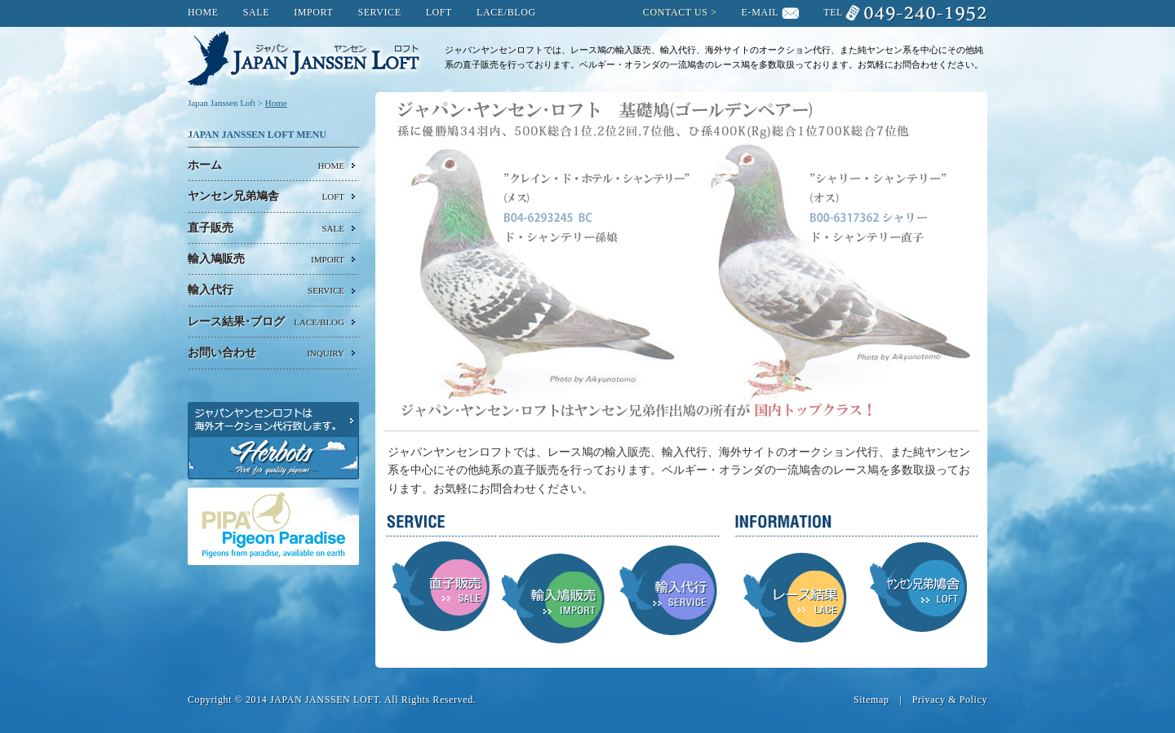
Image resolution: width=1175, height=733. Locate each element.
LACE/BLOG (506, 12)
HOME (203, 12)
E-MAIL (760, 12)
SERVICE (379, 12)
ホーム (266, 165)
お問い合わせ (266, 353)
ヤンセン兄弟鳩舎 (266, 196)
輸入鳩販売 (266, 259)
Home (276, 103)
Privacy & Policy (949, 699)
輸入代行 (266, 290)
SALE (256, 12)
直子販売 (266, 228)
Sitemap (871, 699)
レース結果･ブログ (266, 322)
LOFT (439, 12)
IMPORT (313, 12)
